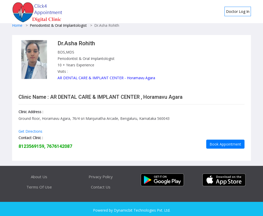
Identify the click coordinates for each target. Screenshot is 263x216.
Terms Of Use (39, 187)
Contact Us (100, 187)
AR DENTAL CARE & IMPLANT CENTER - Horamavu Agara (106, 77)
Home (17, 25)
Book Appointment (225, 144)
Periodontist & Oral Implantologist (58, 25)
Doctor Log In (237, 11)
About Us (39, 176)
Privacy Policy (101, 176)
